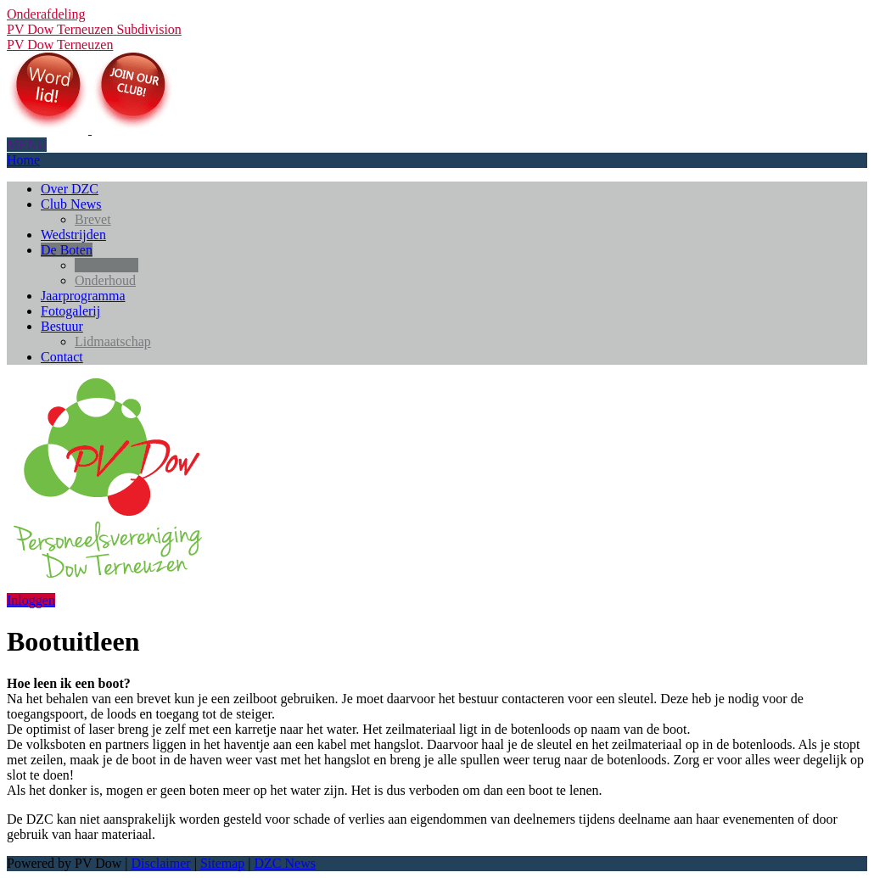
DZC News (285, 863)
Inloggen (31, 600)
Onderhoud (105, 280)
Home (23, 160)
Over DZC (69, 189)
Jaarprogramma (83, 295)
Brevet (93, 219)
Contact (62, 357)
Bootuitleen (106, 265)
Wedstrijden (73, 234)
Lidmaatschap (113, 341)
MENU (27, 144)
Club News (71, 204)
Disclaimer (160, 863)
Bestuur (62, 326)
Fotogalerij (70, 311)
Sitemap (222, 863)
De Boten (66, 250)
